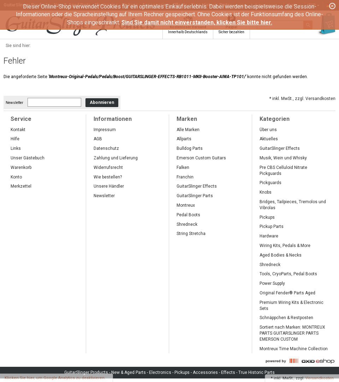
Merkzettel (21, 186)
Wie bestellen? (108, 177)
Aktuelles (269, 138)
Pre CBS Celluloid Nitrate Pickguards (283, 170)
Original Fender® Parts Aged (287, 292)
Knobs (266, 192)
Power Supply (272, 283)
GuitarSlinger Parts (195, 195)
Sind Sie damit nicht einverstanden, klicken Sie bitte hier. (196, 22)
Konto (16, 177)
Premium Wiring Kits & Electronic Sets (291, 305)
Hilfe (15, 138)
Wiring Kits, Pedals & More (285, 245)
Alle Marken (188, 129)
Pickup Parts (272, 226)
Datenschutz (106, 148)
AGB (98, 138)
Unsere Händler (109, 186)
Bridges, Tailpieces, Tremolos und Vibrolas (293, 204)
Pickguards (270, 182)
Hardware (269, 236)
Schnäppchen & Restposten (286, 317)
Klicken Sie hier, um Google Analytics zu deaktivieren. (55, 378)
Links (16, 148)
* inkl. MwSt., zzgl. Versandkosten (302, 98)
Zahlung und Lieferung (116, 157)
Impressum (105, 129)
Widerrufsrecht (108, 167)
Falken (183, 167)
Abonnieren (102, 102)
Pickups (267, 217)
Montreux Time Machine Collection (294, 348)
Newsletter (14, 103)
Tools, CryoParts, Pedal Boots (288, 273)
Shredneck (187, 224)
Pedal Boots (188, 214)
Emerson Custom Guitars (201, 157)
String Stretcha (191, 233)
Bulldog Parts (190, 148)
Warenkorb (21, 167)
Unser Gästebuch (27, 157)
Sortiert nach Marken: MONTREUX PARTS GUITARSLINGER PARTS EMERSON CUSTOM (292, 333)
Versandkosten (319, 378)
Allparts (184, 138)
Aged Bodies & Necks (281, 255)
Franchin (185, 177)
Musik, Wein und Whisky (283, 157)
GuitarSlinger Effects (197, 186)
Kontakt (18, 129)
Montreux (186, 205)
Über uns (268, 129)
